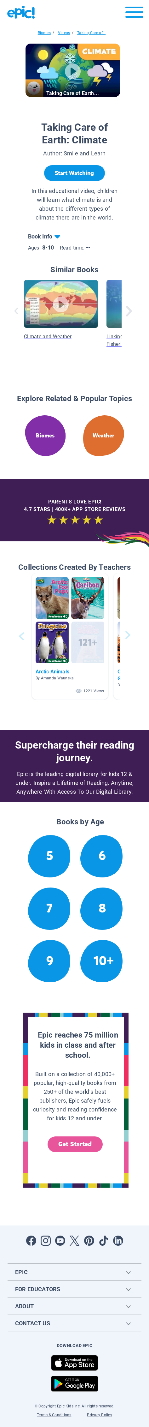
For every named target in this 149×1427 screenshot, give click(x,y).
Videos (64, 33)
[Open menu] (134, 13)
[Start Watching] (74, 173)
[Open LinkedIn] (118, 1241)
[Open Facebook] (31, 1241)
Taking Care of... (91, 33)
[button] (70, 636)
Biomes (44, 33)
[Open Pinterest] (89, 1241)
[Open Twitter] (75, 1241)
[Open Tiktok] (104, 1241)
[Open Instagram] (46, 1241)
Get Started (75, 1144)
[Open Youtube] (60, 1241)
